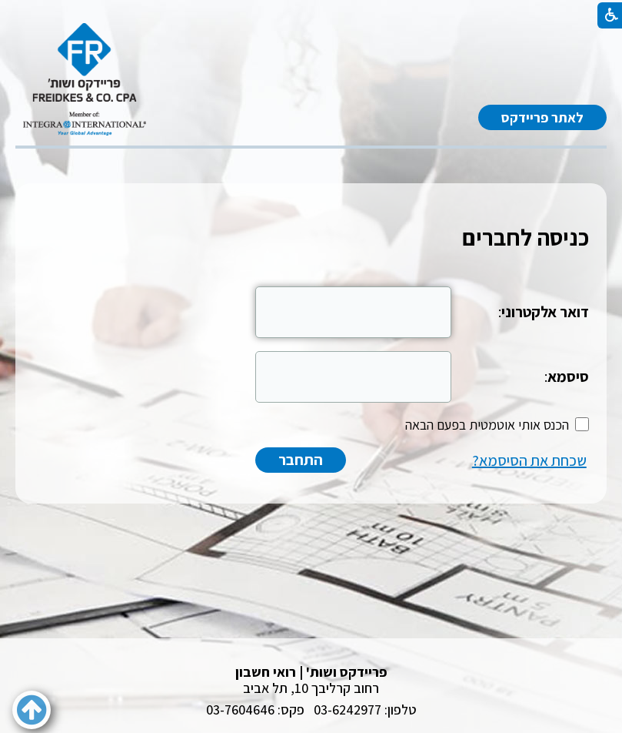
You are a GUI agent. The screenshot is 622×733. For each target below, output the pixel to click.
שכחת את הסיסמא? (529, 460)
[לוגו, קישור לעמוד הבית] (84, 79)
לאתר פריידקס (542, 117)
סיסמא (568, 376)
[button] (31, 710)
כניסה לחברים (525, 237)
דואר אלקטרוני (545, 312)
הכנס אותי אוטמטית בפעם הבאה (487, 424)
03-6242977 (347, 709)
